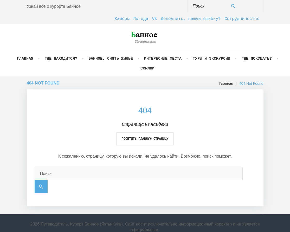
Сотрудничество (241, 19)
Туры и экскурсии (211, 59)
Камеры (122, 19)
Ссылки (147, 69)
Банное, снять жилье (110, 59)
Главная (25, 59)
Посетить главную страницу (144, 139)
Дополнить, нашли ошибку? (191, 19)
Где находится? (60, 59)
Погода (141, 19)
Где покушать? (256, 59)
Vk (154, 19)
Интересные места (163, 59)
